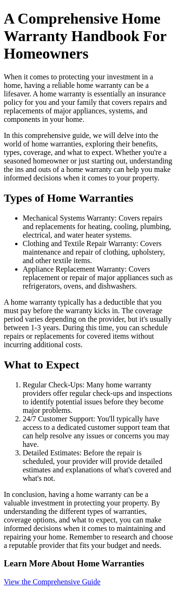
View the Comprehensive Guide (52, 582)
